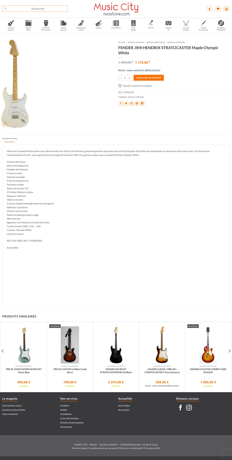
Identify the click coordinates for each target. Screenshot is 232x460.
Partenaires (66, 426)
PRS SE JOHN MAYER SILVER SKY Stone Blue (24, 371)
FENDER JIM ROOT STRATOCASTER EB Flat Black (116, 371)
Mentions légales (79, 448)
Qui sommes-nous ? (12, 405)
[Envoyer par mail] (131, 103)
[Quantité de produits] (125, 78)
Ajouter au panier (149, 77)
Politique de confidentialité (130, 448)
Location (64, 405)
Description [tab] (10, 142)
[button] (209, 9)
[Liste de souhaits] (218, 9)
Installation (66, 413)
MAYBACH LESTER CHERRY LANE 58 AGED (208, 371)
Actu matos (124, 405)
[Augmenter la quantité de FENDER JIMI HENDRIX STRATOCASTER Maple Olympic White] (129, 78)
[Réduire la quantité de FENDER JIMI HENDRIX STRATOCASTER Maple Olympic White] (120, 78)
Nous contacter (10, 413)
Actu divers (124, 409)
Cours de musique (69, 418)
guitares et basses (136, 42)
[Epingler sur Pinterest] (136, 103)
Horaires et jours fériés (13, 409)
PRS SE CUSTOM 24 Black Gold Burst (70, 371)
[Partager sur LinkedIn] (142, 103)
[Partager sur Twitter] (126, 103)
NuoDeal (54, 326)
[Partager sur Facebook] (121, 103)
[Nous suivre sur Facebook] (180, 408)
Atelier (63, 409)
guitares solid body (176, 42)
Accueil (121, 42)
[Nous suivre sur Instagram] (189, 408)
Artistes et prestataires (72, 422)
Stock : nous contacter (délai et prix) (139, 70)
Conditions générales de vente (102, 448)
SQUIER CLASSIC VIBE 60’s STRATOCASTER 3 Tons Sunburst (162, 371)
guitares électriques (156, 42)
